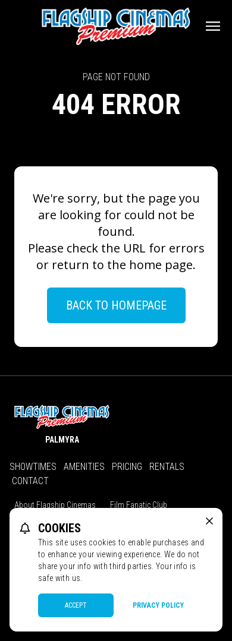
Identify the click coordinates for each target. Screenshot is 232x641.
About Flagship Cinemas (55, 505)
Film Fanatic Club (138, 505)
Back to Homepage (116, 305)
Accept (76, 605)
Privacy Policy (158, 605)
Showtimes (33, 466)
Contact (30, 481)
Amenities (84, 466)
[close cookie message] (209, 521)
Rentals (166, 466)
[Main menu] (213, 26)
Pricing (127, 466)
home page (161, 265)
